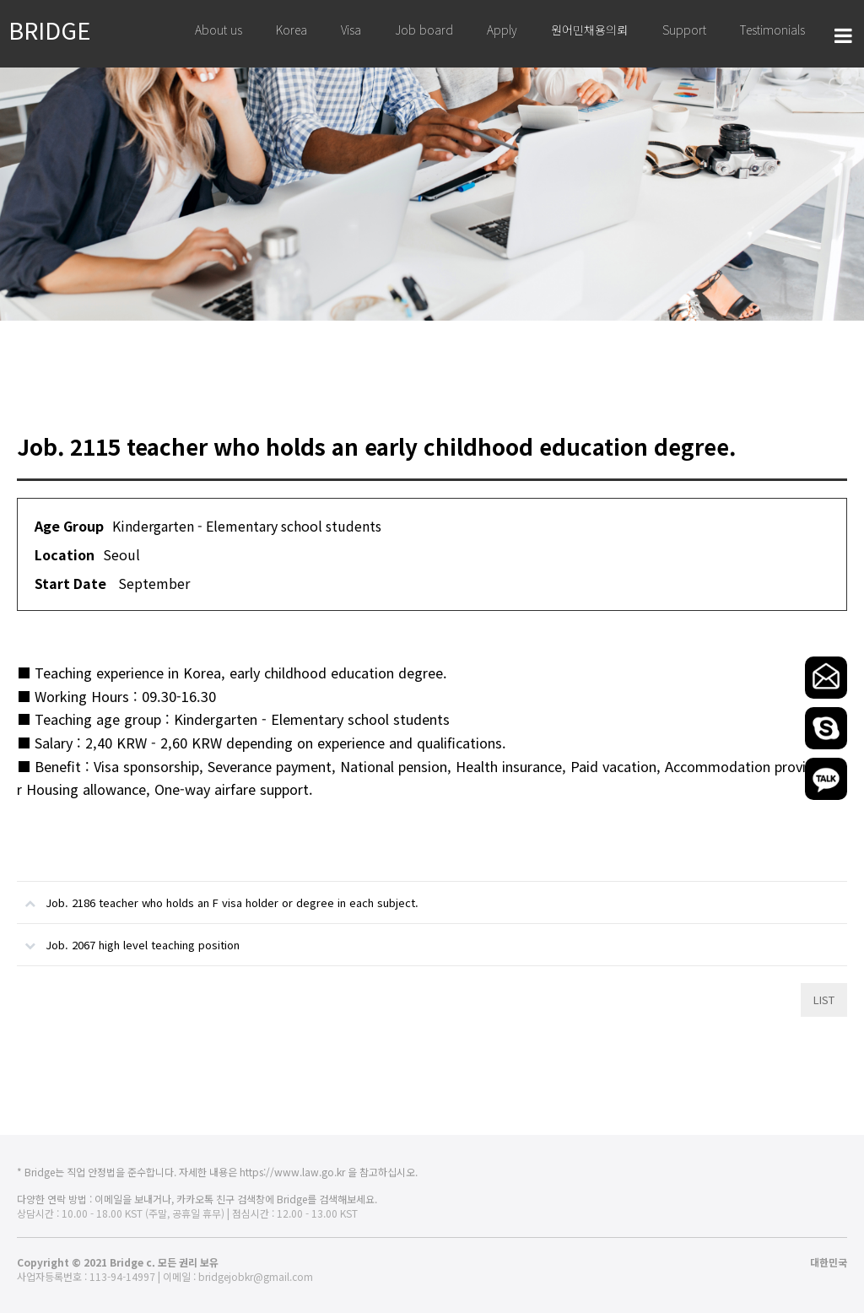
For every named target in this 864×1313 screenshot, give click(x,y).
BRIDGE (49, 29)
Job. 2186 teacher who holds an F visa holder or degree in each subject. (217, 896)
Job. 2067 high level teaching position (128, 938)
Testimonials (772, 29)
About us (218, 29)
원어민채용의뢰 (590, 29)
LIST (823, 1000)
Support (684, 29)
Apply (502, 29)
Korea (291, 29)
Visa (351, 29)
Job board (424, 29)
